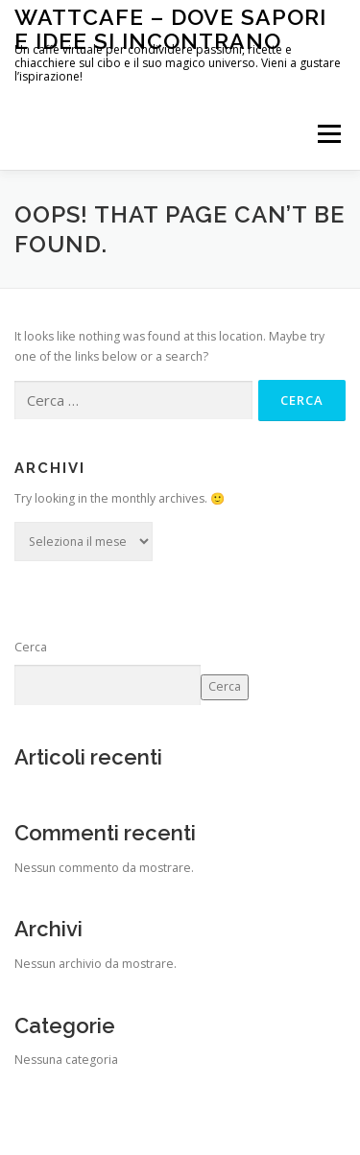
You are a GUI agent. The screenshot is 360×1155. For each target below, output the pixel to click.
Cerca (30, 647)
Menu (328, 134)
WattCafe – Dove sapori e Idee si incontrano (170, 28)
